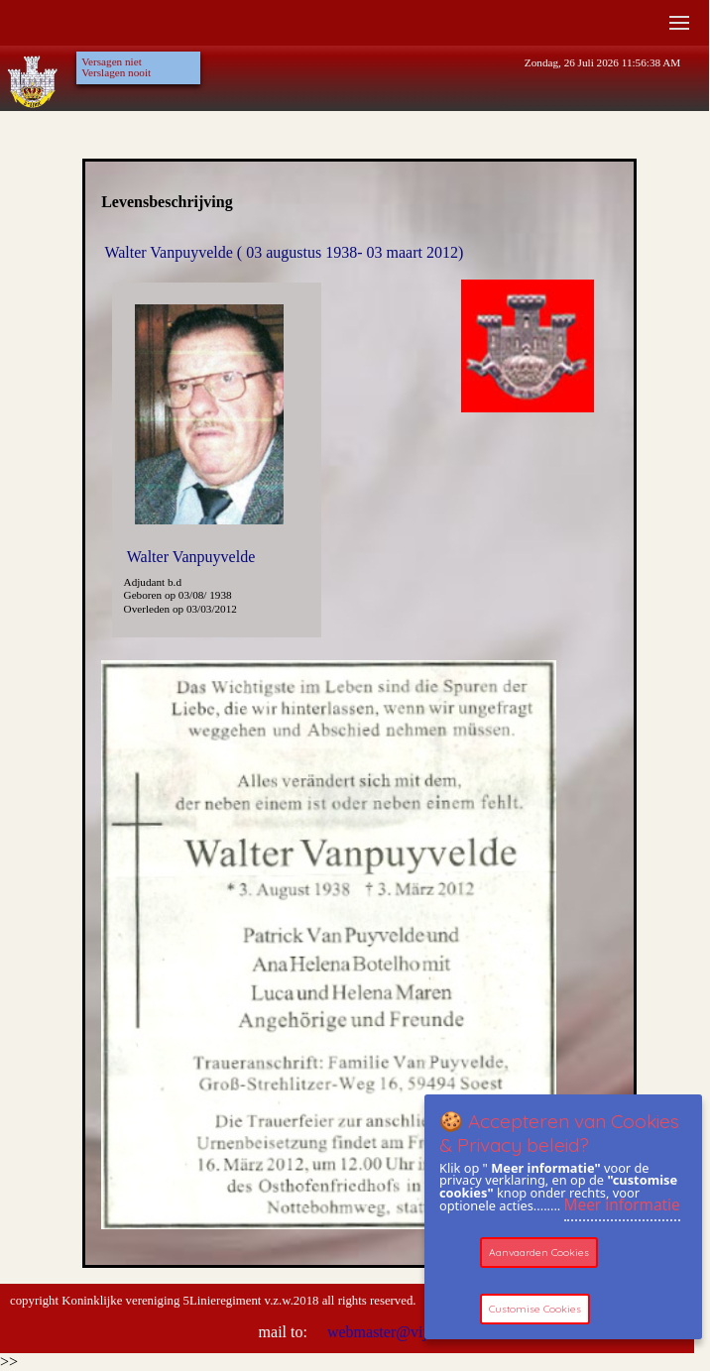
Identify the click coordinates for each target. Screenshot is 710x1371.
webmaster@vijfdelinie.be (409, 1331)
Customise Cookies (535, 1309)
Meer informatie (622, 1205)
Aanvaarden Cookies (539, 1252)
